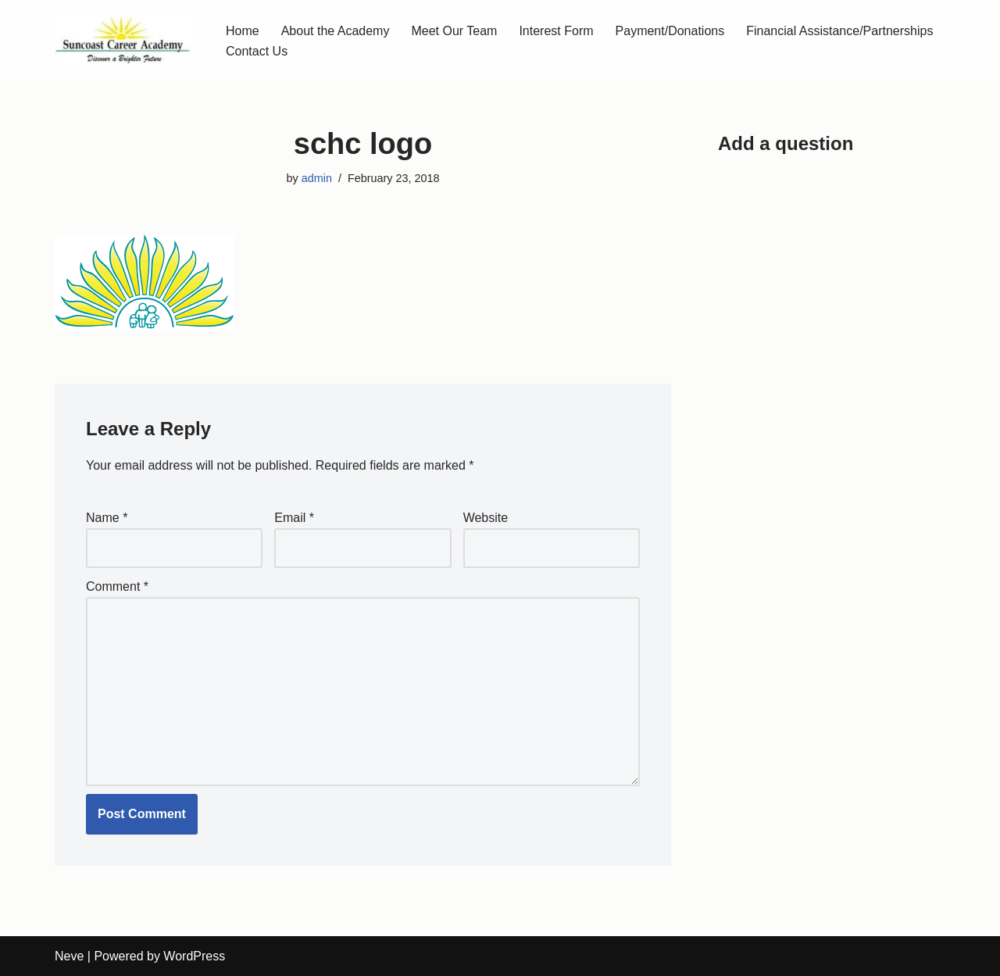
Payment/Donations (670, 31)
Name (106, 517)
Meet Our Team (454, 31)
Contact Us (257, 51)
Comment (117, 586)
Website (486, 517)
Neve (69, 956)
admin (317, 178)
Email (294, 517)
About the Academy (335, 31)
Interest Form (556, 31)
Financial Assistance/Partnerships (839, 31)
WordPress (194, 956)
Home (242, 31)
